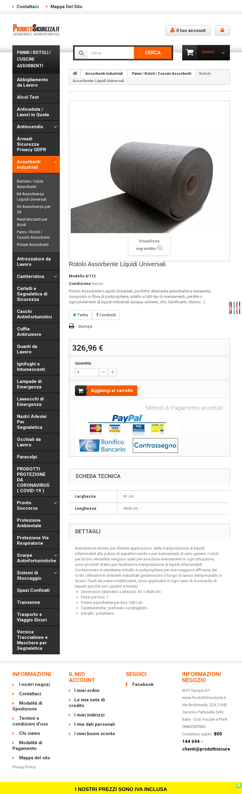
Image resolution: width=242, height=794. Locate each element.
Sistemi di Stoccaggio (29, 575)
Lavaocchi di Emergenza (30, 401)
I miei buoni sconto (94, 733)
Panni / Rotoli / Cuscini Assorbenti (33, 235)
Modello (77, 276)
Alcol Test (28, 97)
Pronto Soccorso (27, 505)
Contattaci (28, 6)
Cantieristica (30, 276)
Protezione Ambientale (29, 523)
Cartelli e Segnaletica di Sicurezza (32, 294)
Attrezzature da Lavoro (34, 261)
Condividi (106, 315)
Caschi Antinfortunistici (34, 314)
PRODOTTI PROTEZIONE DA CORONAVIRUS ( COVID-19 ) (33, 479)
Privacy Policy (24, 767)
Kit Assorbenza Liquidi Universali (32, 197)
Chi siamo (29, 733)
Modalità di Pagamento (27, 745)
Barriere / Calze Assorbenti (30, 184)
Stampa (85, 326)
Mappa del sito (66, 6)
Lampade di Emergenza (29, 384)
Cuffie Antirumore (29, 331)
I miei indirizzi (89, 715)
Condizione (80, 283)
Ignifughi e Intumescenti (31, 366)
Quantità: (83, 363)
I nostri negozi (34, 684)
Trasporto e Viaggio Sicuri (32, 617)
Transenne (28, 602)
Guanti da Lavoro (27, 349)
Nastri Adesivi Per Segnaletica (32, 422)
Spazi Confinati (33, 590)
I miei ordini (86, 690)
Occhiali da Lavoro (29, 442)
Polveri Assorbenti (33, 244)
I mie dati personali (94, 724)
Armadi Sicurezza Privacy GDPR (31, 144)
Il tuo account (188, 30)
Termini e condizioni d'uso (30, 721)
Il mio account (82, 677)
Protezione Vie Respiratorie (33, 540)
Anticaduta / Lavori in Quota (33, 112)
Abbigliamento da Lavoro (32, 82)
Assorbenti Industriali (28, 164)
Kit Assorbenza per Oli (33, 209)
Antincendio (30, 126)
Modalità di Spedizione (27, 706)
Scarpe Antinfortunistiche (36, 558)
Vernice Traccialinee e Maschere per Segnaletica (32, 640)
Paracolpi (27, 457)
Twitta (80, 315)
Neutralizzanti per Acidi (32, 222)
